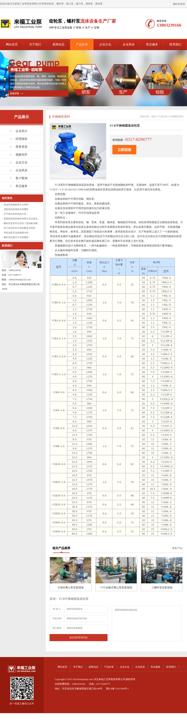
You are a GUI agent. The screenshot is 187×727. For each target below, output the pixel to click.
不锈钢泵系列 (61, 116)
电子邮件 (57, 628)
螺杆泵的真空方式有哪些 (16, 237)
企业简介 (21, 131)
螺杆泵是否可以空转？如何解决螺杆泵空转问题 (27, 223)
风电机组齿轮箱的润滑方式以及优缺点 (23, 218)
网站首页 (12, 44)
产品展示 (21, 117)
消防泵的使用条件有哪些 (16, 209)
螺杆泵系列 (179, 4)
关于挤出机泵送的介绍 (15, 214)
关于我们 (35, 44)
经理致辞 (21, 138)
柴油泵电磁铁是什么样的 (16, 204)
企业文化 (105, 44)
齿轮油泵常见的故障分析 (16, 232)
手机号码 (57, 618)
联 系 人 (57, 609)
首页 (153, 116)
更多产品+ (177, 548)
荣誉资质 (21, 146)
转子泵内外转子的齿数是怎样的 (19, 228)
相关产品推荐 (61, 548)
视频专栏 (21, 154)
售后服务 (152, 44)
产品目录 (82, 44)
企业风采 (129, 44)
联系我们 (175, 44)
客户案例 (21, 178)
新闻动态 (59, 44)
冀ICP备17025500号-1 (117, 688)
